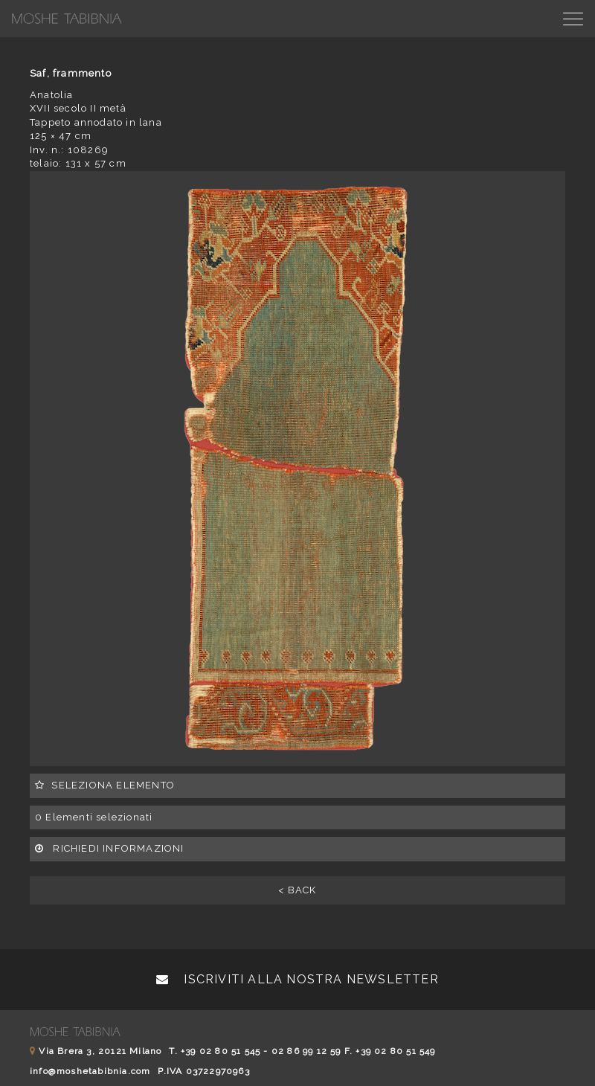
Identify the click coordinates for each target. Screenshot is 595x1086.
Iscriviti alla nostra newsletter (297, 979)
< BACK (297, 890)
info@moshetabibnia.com (90, 1071)
